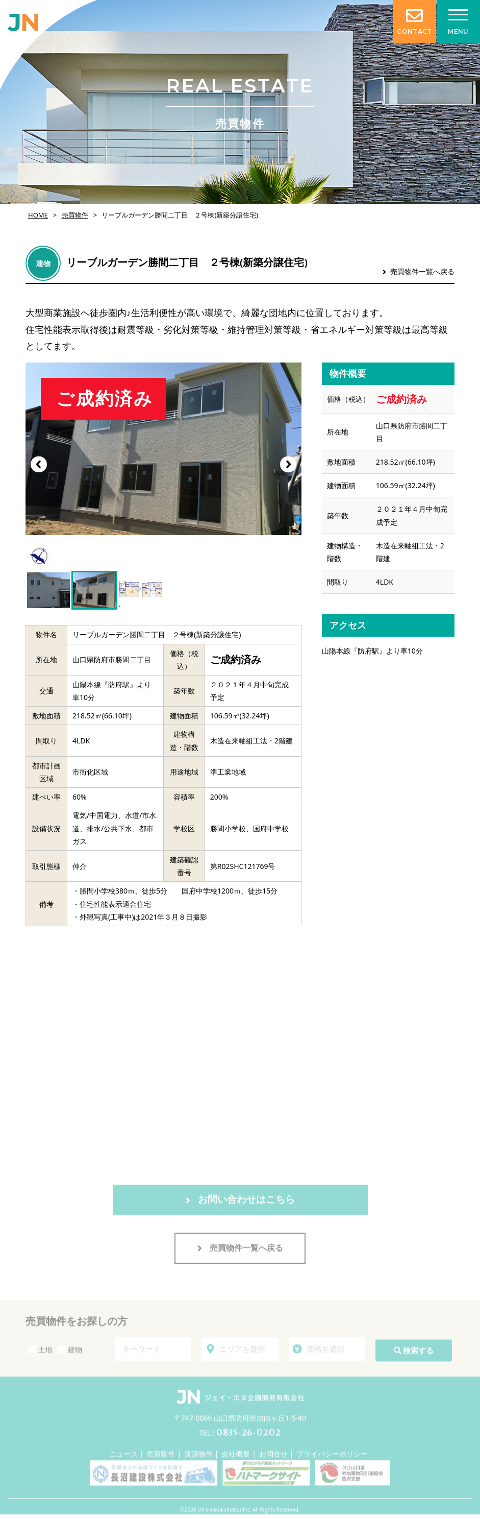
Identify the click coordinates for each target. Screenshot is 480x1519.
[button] (288, 464)
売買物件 (75, 215)
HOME (38, 215)
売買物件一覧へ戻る (418, 271)
